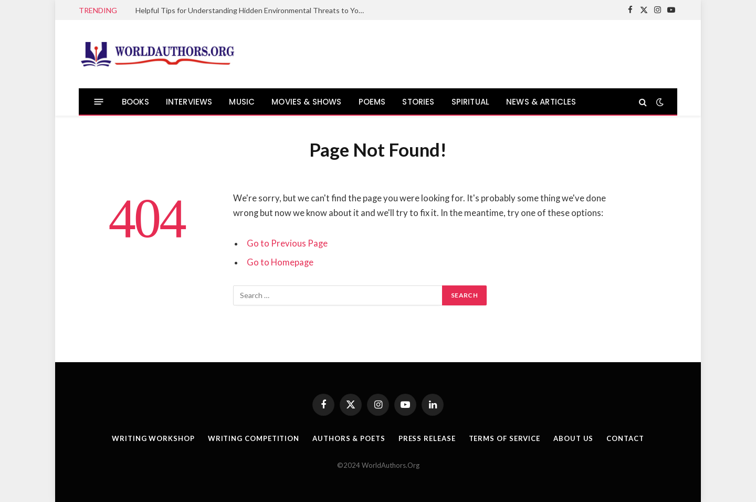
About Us (573, 438)
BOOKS (135, 101)
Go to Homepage (280, 262)
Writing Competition (253, 438)
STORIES (418, 101)
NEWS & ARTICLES (541, 101)
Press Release (427, 438)
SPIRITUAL (471, 101)
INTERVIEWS (189, 101)
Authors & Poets (348, 438)
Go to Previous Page (287, 243)
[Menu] (98, 101)
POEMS (372, 101)
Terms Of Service (505, 438)
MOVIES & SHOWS (306, 101)
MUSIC (242, 101)
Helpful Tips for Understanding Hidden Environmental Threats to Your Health (253, 10)
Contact (625, 438)
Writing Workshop (153, 438)
